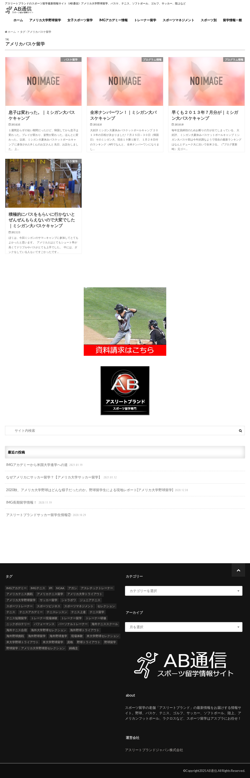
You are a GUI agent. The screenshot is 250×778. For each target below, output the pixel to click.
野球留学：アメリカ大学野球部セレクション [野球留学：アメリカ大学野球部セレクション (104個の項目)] (35, 648)
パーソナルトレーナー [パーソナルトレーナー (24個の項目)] (73, 624)
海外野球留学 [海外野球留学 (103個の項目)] (37, 636)
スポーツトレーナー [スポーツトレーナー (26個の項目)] (19, 606)
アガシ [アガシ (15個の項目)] (72, 588)
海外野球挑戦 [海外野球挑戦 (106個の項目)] (15, 636)
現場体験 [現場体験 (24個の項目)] (77, 636)
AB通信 (212, 771)
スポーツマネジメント (178, 20)
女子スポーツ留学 (80, 20)
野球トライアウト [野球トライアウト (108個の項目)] (88, 642)
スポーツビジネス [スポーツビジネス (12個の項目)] (48, 606)
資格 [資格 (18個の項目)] (70, 642)
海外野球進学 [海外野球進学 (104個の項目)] (58, 636)
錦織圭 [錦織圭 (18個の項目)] (73, 648)
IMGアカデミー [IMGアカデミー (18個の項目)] (16, 588)
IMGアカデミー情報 (113, 20)
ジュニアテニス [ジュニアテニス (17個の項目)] (90, 600)
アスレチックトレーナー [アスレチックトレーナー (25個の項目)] (97, 588)
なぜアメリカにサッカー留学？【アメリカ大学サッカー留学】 (62, 477)
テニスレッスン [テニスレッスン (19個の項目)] (57, 612)
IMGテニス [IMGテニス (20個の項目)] (38, 588)
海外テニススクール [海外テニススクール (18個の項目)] (105, 624)
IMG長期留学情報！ (29, 502)
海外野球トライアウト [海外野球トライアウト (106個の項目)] (84, 630)
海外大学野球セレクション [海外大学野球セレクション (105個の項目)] (48, 630)
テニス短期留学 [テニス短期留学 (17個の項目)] (16, 618)
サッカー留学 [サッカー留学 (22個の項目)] (48, 600)
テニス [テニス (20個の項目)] (10, 612)
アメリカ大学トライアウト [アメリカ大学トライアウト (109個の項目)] (84, 594)
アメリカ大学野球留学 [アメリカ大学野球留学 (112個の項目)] (21, 600)
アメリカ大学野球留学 (45, 20)
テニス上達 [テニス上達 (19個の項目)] (78, 612)
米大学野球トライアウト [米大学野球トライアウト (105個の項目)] (22, 642)
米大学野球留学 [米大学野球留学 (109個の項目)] (53, 642)
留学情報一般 (232, 20)
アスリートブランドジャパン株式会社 (154, 750)
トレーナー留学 (145, 20)
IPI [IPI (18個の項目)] (50, 588)
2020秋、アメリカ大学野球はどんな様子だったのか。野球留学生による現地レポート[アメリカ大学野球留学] (97, 490)
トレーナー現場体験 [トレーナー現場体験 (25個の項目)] (44, 618)
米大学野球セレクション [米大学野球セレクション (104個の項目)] (103, 636)
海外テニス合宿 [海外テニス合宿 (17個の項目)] (16, 630)
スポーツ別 (209, 20)
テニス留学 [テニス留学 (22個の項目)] (97, 612)
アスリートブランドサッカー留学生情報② (46, 515)
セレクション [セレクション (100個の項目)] (106, 606)
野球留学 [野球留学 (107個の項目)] (110, 642)
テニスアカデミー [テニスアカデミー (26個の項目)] (31, 612)
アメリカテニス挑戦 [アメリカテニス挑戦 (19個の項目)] (19, 594)
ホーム (18, 20)
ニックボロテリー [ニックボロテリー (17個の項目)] (18, 624)
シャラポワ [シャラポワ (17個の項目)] (68, 600)
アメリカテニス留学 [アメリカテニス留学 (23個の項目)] (50, 594)
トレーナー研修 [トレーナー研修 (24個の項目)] (96, 618)
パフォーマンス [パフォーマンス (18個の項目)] (44, 624)
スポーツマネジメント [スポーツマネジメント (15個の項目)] (79, 606)
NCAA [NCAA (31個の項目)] (60, 588)
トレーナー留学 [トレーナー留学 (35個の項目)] (71, 618)
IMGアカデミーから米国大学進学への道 (44, 465)
